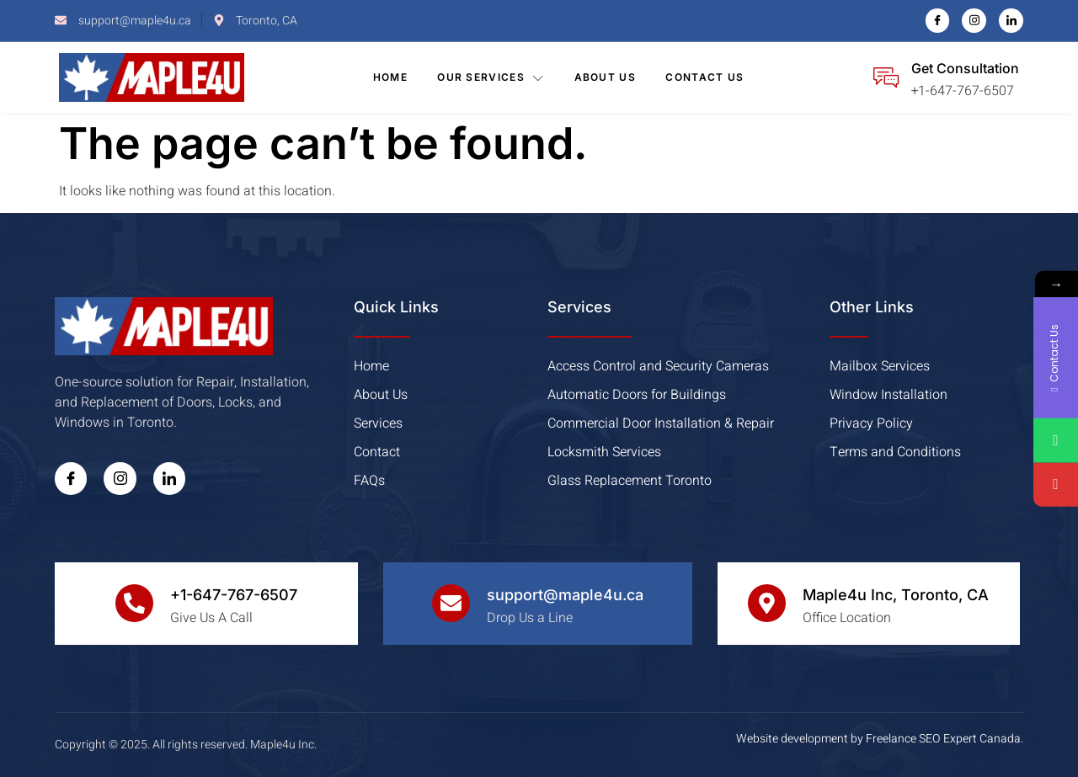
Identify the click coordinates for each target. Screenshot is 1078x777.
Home (389, 77)
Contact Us (706, 77)
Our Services (490, 77)
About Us (605, 77)
